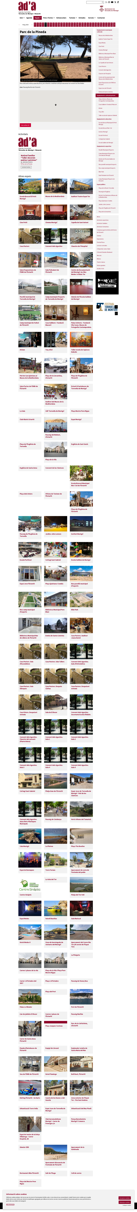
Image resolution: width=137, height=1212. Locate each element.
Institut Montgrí (103, 132)
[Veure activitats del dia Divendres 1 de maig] (35, 25)
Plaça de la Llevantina (105, 211)
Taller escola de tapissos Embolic (108, 115)
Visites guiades (101, 265)
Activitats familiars (102, 223)
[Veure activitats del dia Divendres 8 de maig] (53, 25)
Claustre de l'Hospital (105, 73)
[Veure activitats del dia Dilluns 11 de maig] (61, 25)
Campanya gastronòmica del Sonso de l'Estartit (107, 231)
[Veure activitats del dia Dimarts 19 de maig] (82, 25)
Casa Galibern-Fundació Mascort (108, 104)
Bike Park (101, 172)
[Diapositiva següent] (89, 58)
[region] (56, 58)
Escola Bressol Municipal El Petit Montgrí (108, 123)
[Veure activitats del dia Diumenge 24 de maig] (96, 25)
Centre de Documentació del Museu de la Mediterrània (107, 78)
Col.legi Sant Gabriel (104, 139)
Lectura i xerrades (102, 245)
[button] (103, 2)
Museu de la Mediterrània (106, 35)
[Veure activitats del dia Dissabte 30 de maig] (111, 25)
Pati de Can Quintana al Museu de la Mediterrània (108, 196)
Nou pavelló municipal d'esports (107, 164)
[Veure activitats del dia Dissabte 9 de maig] (56, 25)
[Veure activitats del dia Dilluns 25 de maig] (98, 25)
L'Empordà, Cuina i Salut (103, 249)
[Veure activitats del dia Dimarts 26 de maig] (101, 25)
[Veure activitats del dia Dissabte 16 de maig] (75, 25)
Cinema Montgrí (103, 50)
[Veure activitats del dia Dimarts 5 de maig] (45, 25)
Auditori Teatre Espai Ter (105, 39)
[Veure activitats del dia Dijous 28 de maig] (106, 25)
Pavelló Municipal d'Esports (106, 150)
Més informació (10, 1204)
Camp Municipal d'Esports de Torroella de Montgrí (107, 154)
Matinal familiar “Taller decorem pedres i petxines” (29, 157)
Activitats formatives (103, 227)
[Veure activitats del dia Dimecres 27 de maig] (104, 25)
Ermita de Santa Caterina (106, 92)
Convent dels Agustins (105, 70)
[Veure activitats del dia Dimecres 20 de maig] (85, 25)
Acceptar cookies (125, 1198)
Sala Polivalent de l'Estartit (106, 175)
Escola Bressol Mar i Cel (105, 128)
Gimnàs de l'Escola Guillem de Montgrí (107, 160)
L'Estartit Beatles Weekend (104, 252)
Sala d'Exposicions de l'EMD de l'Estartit (107, 83)
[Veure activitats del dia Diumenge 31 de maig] (114, 25)
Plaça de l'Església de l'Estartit (107, 208)
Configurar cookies (127, 1205)
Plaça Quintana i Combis (105, 201)
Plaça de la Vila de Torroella (106, 188)
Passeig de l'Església (104, 191)
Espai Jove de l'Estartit (105, 88)
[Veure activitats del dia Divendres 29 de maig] (109, 25)
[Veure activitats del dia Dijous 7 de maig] (51, 25)
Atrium (100, 108)
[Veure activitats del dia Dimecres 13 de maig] (67, 25)
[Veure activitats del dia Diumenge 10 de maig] (59, 25)
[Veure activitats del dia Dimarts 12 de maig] (64, 25)
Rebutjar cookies (125, 1202)
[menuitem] (106, 2)
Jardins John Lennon (104, 204)
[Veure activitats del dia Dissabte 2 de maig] (38, 25)
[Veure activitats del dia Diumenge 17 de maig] (77, 25)
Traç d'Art (101, 112)
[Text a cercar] (95, 2)
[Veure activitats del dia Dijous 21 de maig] (88, 25)
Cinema (99, 236)
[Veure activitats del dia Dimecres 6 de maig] (48, 25)
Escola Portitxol (103, 135)
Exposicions (100, 239)
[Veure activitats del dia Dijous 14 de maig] (69, 25)
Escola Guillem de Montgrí (106, 142)
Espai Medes (102, 43)
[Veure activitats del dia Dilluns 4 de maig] (43, 25)
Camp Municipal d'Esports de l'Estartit (107, 180)
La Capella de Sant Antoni (106, 62)
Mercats (99, 255)
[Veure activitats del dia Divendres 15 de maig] (72, 25)
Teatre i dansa (101, 262)
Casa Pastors (102, 66)
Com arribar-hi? (25, 125)
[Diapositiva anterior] (22, 58)
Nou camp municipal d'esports (107, 168)
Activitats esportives (103, 220)
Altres (98, 217)
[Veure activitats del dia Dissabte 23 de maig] (93, 25)
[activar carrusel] (89, 77)
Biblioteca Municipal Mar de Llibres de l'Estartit (106, 58)
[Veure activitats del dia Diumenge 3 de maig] (40, 25)
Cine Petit (101, 46)
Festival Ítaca (100, 242)
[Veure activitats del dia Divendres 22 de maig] (90, 25)
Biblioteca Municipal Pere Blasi (107, 53)
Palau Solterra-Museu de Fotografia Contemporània (106, 100)
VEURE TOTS (100, 269)
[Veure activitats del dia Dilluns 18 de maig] (80, 25)
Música (99, 259)
